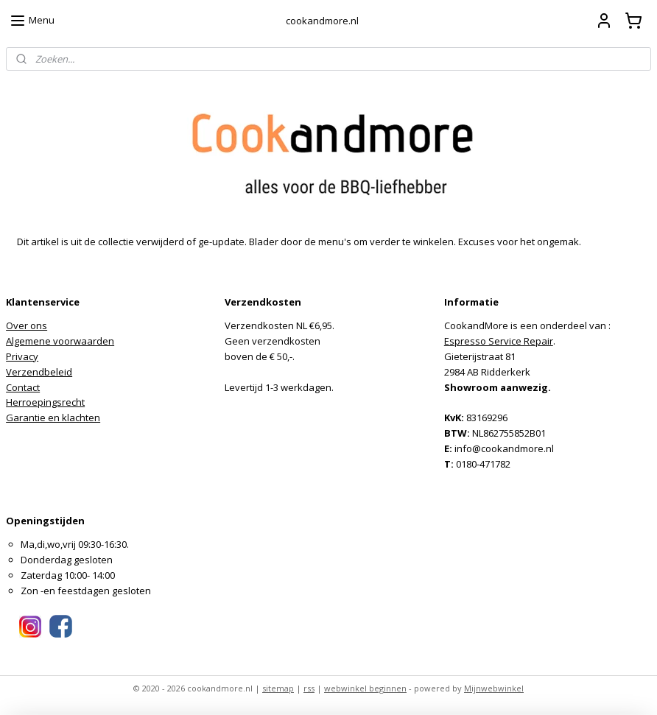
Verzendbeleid (39, 371)
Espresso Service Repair (498, 341)
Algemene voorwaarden (60, 341)
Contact (23, 387)
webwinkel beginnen (365, 688)
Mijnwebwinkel (494, 688)
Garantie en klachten (53, 417)
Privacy (22, 356)
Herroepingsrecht (45, 402)
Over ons (26, 325)
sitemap (278, 688)
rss (309, 688)
